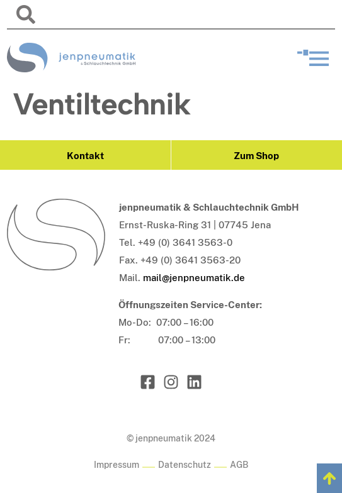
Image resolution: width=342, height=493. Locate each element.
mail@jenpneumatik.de (194, 277)
